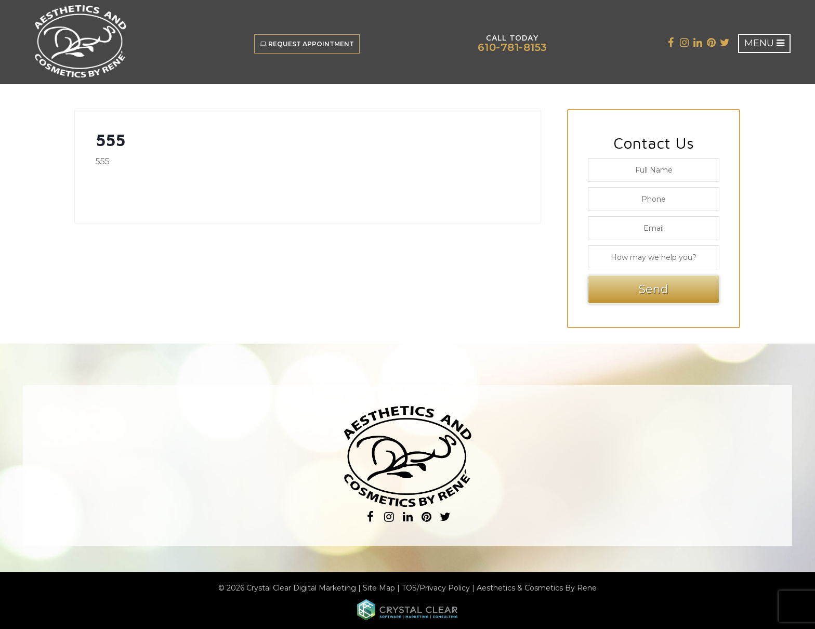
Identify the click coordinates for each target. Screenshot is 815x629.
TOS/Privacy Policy (436, 588)
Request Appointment (307, 44)
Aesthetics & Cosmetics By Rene (537, 588)
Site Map (379, 588)
